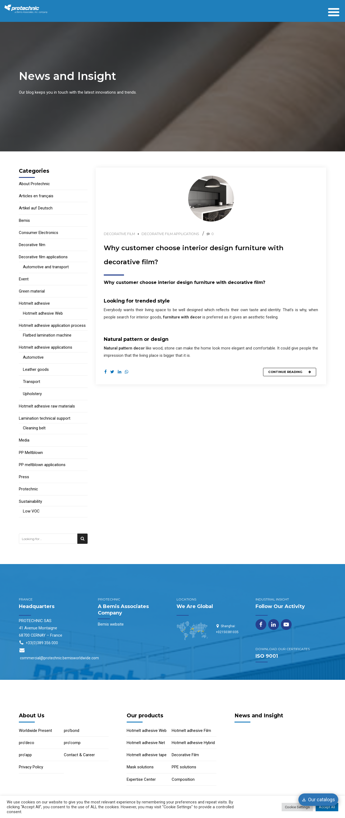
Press (24, 476)
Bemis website (111, 624)
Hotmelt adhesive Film (191, 730)
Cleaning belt (34, 428)
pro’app (25, 754)
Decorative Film (185, 754)
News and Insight (258, 715)
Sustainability (30, 501)
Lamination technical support (44, 418)
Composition (183, 779)
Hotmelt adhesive (34, 303)
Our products (145, 715)
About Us (31, 715)
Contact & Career (79, 754)
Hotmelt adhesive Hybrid (193, 742)
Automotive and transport (46, 266)
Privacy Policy (31, 767)
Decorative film (119, 234)
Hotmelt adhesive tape (147, 754)
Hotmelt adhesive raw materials (47, 406)
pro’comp (72, 742)
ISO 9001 (267, 656)
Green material (32, 291)
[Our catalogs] (318, 799)
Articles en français (36, 196)
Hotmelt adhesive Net (146, 742)
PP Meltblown (31, 452)
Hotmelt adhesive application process (52, 325)
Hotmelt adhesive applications (45, 347)
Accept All (327, 807)
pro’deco (26, 742)
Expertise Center (141, 779)
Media (24, 440)
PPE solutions (184, 767)
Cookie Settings (297, 807)
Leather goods (36, 369)
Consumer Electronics (38, 232)
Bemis (24, 220)
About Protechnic (34, 183)
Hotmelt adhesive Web (43, 313)
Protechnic (28, 489)
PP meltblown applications (42, 464)
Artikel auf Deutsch (36, 208)
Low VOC (31, 511)
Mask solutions (140, 767)
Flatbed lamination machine (47, 335)
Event (24, 279)
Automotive (33, 357)
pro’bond (71, 730)
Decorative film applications (170, 234)
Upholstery (32, 393)
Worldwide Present (35, 730)
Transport (31, 381)
